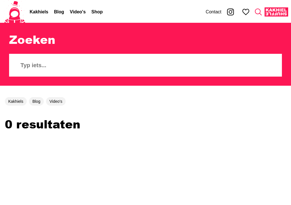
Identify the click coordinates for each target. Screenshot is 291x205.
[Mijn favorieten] (246, 12)
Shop (97, 11)
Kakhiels (39, 11)
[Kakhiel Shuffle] (276, 12)
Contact (213, 11)
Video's (78, 11)
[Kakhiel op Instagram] (230, 12)
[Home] (15, 12)
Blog (59, 11)
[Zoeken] (258, 12)
